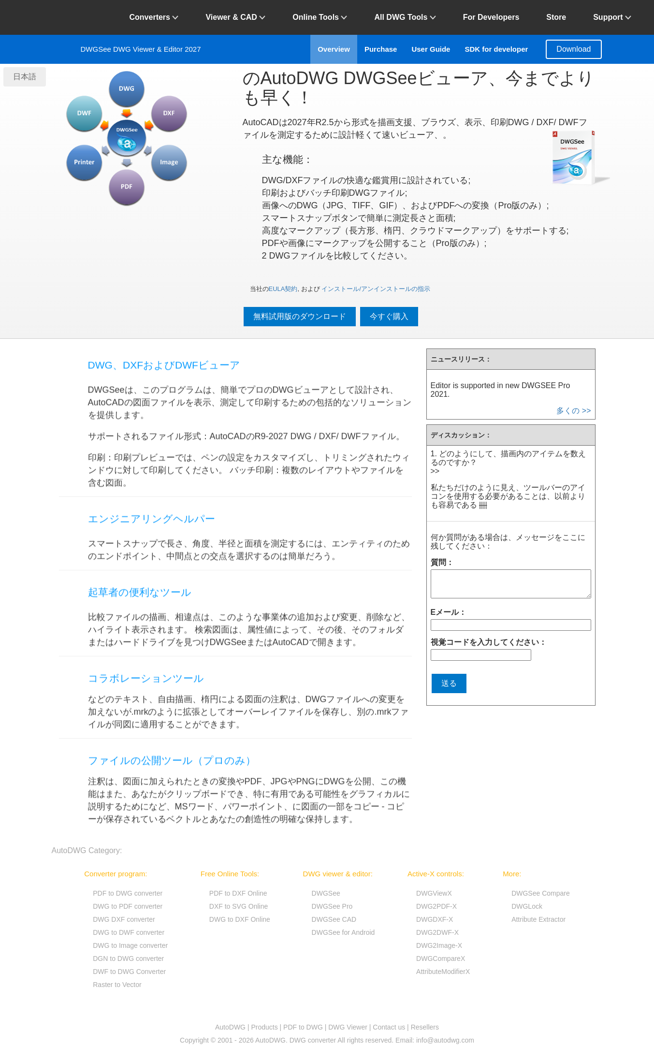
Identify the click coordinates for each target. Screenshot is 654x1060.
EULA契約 (283, 288)
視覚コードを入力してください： (489, 642)
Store (556, 17)
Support (612, 17)
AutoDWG (230, 1027)
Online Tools (319, 17)
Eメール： (449, 612)
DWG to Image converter (130, 945)
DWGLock (526, 906)
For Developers (491, 17)
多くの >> (573, 411)
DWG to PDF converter (127, 906)
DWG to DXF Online (239, 919)
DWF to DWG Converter (129, 971)
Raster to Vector (117, 984)
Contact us (389, 1027)
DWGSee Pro (332, 906)
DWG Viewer (347, 1027)
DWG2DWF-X (437, 932)
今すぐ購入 (389, 316)
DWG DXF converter (124, 919)
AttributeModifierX (443, 971)
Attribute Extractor (538, 919)
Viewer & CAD (235, 17)
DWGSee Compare (540, 893)
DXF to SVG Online (238, 906)
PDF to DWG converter (127, 893)
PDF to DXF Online (238, 893)
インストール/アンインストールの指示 (375, 288)
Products (264, 1027)
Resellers (425, 1027)
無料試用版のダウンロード (299, 316)
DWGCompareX (440, 958)
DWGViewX (434, 893)
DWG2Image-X (439, 945)
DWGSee (326, 893)
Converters (154, 17)
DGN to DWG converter (128, 958)
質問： (442, 562)
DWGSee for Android (343, 932)
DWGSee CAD (334, 919)
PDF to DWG (303, 1027)
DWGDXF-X (434, 919)
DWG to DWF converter (128, 932)
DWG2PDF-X (436, 906)
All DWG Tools (405, 17)
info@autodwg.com (445, 1040)
